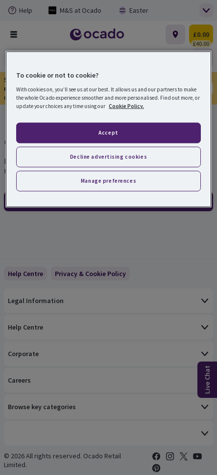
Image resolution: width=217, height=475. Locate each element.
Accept (108, 132)
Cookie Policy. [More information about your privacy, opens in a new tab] (126, 105)
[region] (108, 129)
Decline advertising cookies (108, 156)
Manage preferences (108, 180)
